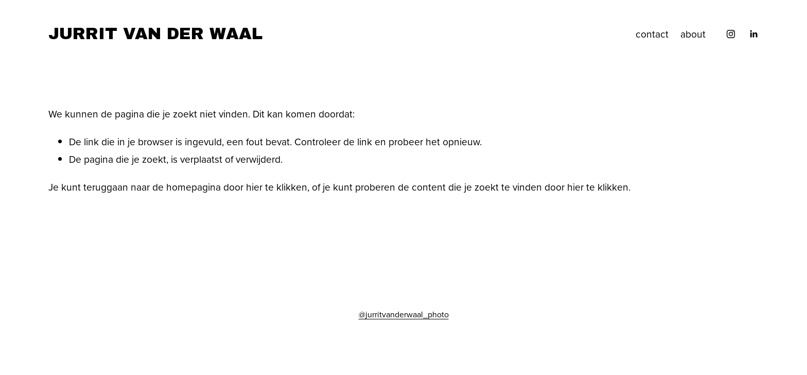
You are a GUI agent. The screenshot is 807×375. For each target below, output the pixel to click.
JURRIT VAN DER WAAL (155, 34)
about (693, 34)
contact (652, 34)
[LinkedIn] (753, 34)
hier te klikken (276, 187)
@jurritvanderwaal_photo (404, 314)
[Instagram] (731, 34)
